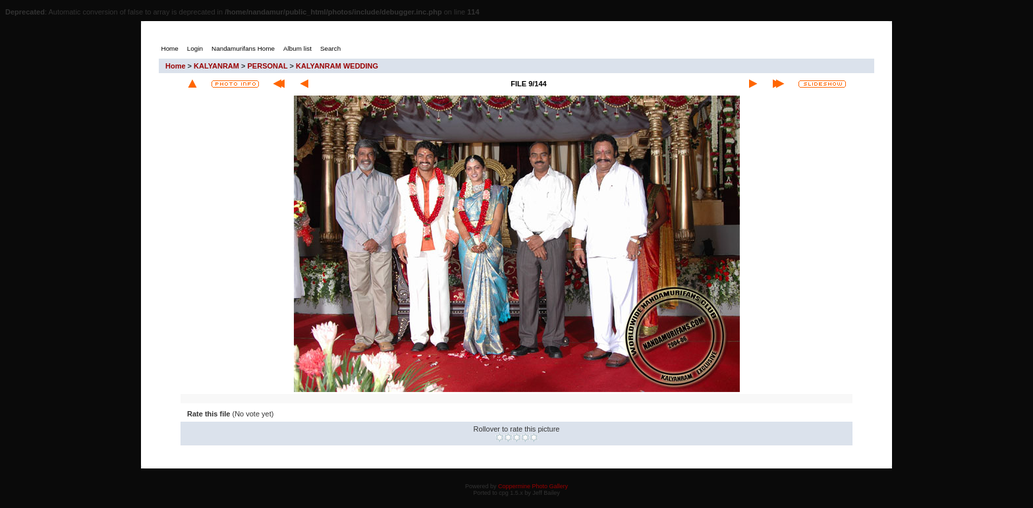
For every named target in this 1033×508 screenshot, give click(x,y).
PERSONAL (268, 66)
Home (175, 66)
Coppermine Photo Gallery (533, 486)
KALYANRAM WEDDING (337, 66)
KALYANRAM (216, 66)
